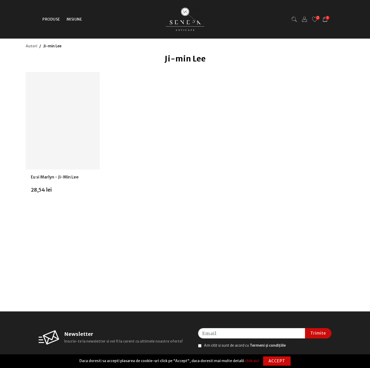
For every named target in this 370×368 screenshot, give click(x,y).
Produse (51, 19)
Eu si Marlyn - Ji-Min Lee (55, 176)
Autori (31, 46)
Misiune (74, 19)
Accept (277, 360)
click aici (252, 360)
